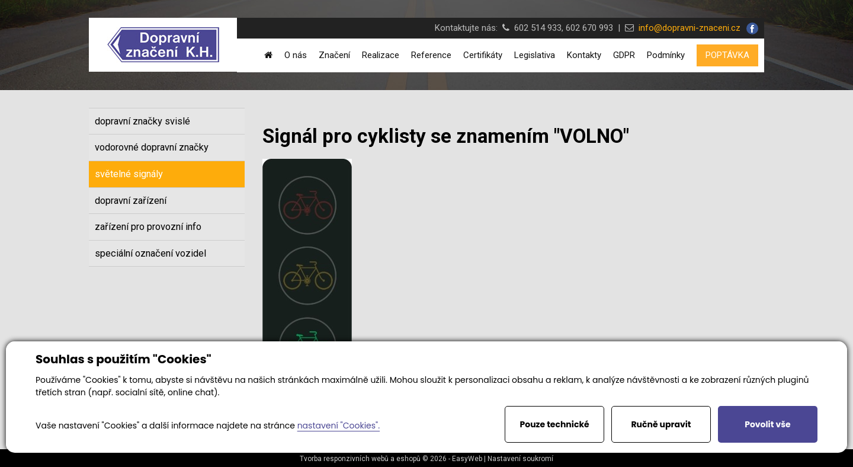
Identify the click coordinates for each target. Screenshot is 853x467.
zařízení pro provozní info (148, 226)
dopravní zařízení (130, 200)
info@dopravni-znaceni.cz (687, 28)
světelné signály (129, 174)
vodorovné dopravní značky (152, 147)
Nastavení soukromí (520, 459)
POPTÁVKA (727, 55)
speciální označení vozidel (150, 253)
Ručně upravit (661, 424)
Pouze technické (554, 424)
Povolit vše (767, 424)
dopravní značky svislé (142, 121)
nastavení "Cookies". (338, 425)
